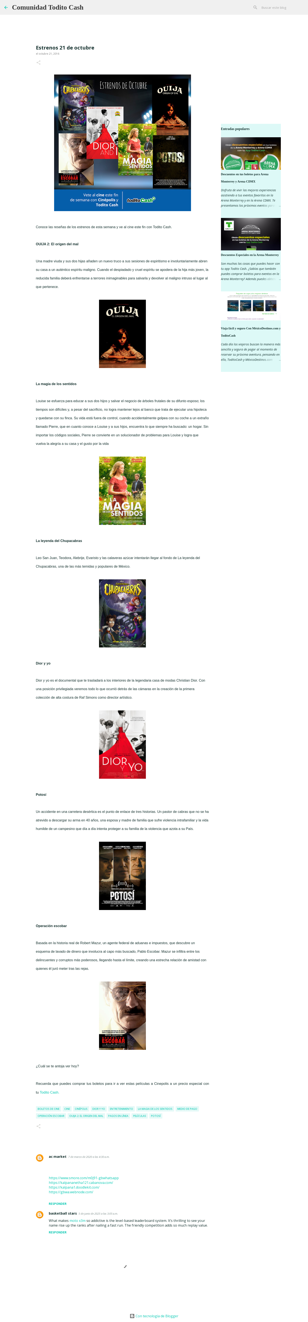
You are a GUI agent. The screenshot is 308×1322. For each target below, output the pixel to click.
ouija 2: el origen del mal (86, 1116)
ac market (58, 1156)
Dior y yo (98, 1109)
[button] (38, 63)
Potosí (156, 1116)
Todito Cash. (49, 1092)
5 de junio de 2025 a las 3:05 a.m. (98, 1213)
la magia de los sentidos (155, 1109)
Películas (139, 1116)
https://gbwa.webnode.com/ (71, 1192)
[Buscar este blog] (282, 7)
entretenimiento (121, 1109)
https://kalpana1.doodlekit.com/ (74, 1187)
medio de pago (187, 1109)
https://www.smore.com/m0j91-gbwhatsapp (84, 1178)
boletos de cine (48, 1109)
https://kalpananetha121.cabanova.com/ (81, 1182)
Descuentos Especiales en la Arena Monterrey (250, 255)
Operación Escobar (51, 1116)
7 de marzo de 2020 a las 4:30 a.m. (89, 1157)
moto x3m (78, 1220)
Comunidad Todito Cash (47, 7)
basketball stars (63, 1213)
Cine (67, 1109)
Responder (58, 1204)
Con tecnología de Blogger (154, 1316)
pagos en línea (118, 1116)
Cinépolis (81, 1109)
